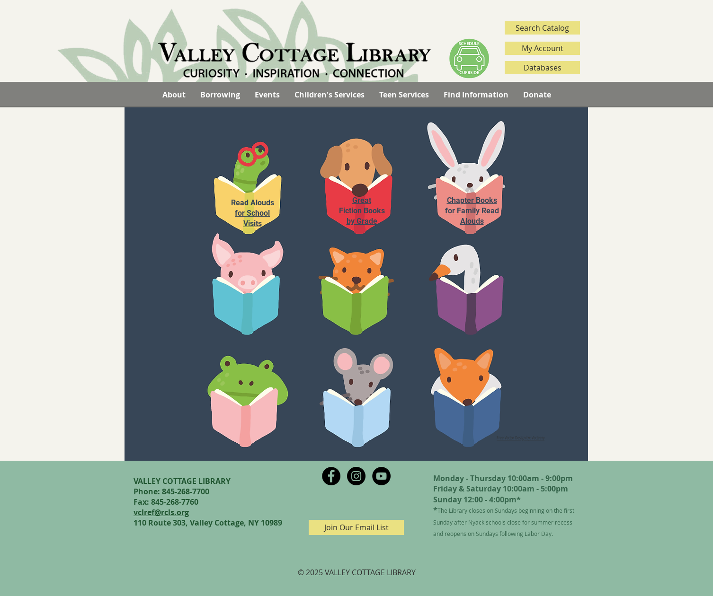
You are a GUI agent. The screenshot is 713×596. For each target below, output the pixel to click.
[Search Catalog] (542, 28)
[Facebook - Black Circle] (331, 476)
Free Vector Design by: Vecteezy (520, 437)
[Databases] (542, 67)
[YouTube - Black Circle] (381, 476)
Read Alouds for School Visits (252, 213)
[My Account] (542, 48)
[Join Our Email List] (356, 527)
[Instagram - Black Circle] (356, 476)
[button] (174, 94)
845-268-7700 (185, 491)
